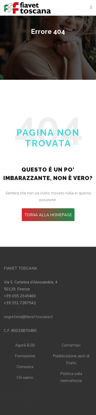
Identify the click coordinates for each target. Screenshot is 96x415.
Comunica (25, 366)
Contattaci (71, 344)
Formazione (25, 355)
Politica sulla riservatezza (71, 377)
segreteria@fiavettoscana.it (28, 316)
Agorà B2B (25, 344)
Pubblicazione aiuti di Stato (71, 359)
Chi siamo (25, 377)
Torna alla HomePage (48, 215)
